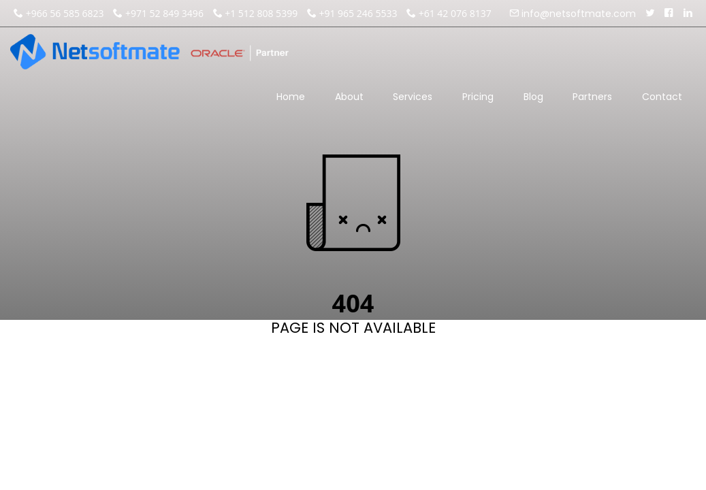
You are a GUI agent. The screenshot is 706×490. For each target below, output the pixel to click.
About (349, 96)
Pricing (478, 96)
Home (290, 96)
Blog (533, 96)
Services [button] (412, 102)
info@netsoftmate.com (577, 13)
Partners (592, 96)
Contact (662, 96)
